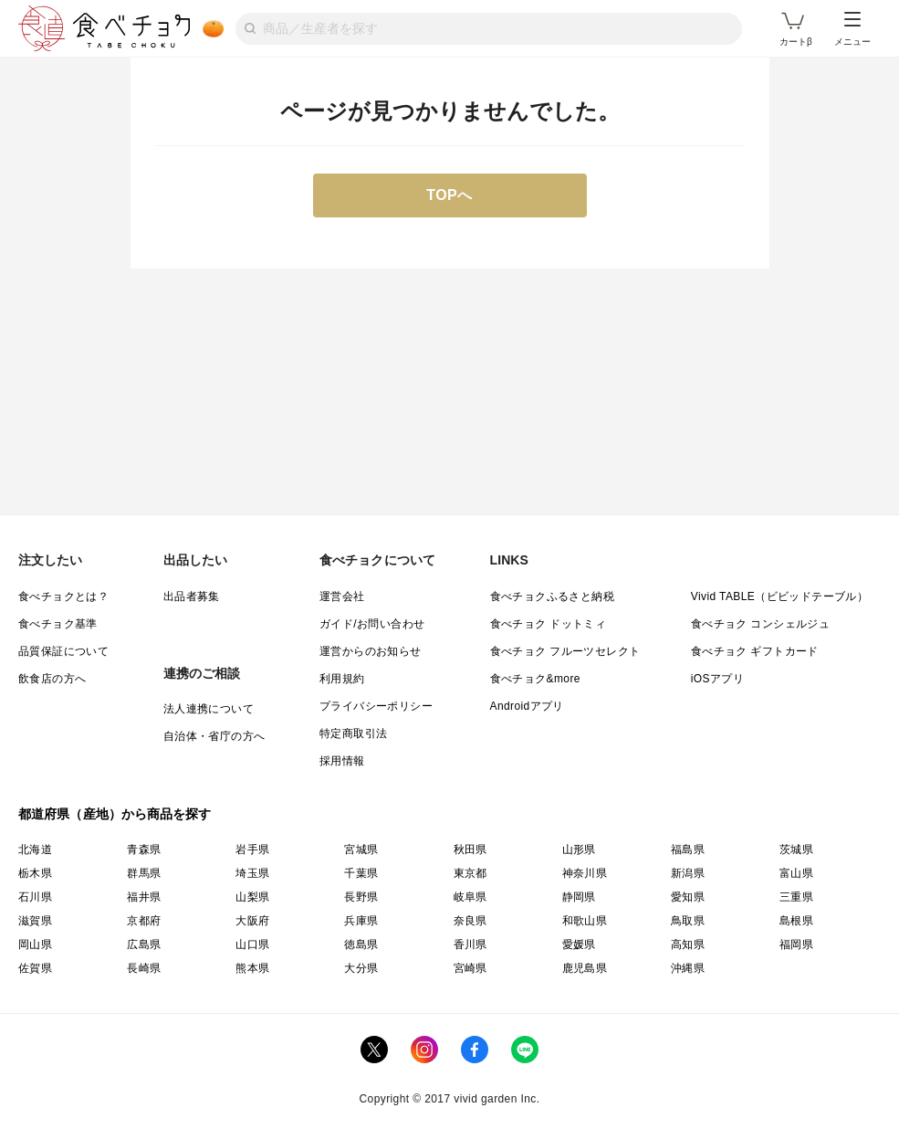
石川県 (35, 897)
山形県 (579, 849)
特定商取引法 (353, 733)
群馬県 (144, 873)
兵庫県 (361, 920)
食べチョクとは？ (63, 596)
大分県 (361, 968)
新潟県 (688, 873)
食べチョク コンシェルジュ (761, 623)
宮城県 (361, 849)
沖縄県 (688, 968)
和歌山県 (585, 920)
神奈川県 (585, 873)
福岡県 (796, 944)
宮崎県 (470, 968)
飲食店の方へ (52, 678)
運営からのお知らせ (370, 651)
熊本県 (252, 968)
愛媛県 (579, 944)
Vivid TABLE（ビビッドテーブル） (779, 596)
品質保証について (63, 651)
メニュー (852, 29)
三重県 (796, 897)
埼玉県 (252, 873)
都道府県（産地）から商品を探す (115, 814)
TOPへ (449, 195)
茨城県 (796, 849)
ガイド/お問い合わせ (371, 623)
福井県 (144, 897)
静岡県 (579, 897)
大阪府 (252, 920)
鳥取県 (688, 920)
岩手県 (252, 849)
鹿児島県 (585, 968)
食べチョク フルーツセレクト (565, 651)
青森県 (144, 849)
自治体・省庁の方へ (214, 736)
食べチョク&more (535, 678)
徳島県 (361, 944)
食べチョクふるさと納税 (552, 596)
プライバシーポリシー (376, 706)
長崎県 (144, 968)
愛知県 (688, 897)
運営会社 (342, 596)
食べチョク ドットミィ (548, 623)
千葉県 (361, 873)
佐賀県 (35, 968)
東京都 (470, 873)
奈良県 (470, 920)
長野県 (361, 897)
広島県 (144, 944)
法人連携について (208, 708)
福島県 (688, 849)
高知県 (688, 944)
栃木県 (35, 873)
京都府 (144, 920)
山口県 (252, 944)
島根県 (796, 920)
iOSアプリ (717, 678)
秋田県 (470, 849)
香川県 (470, 944)
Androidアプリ (527, 706)
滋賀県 (35, 920)
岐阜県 (470, 897)
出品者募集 (191, 596)
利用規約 (342, 678)
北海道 (35, 849)
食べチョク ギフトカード (755, 651)
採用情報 (342, 760)
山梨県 (252, 897)
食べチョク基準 (58, 623)
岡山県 (35, 944)
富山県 (796, 873)
